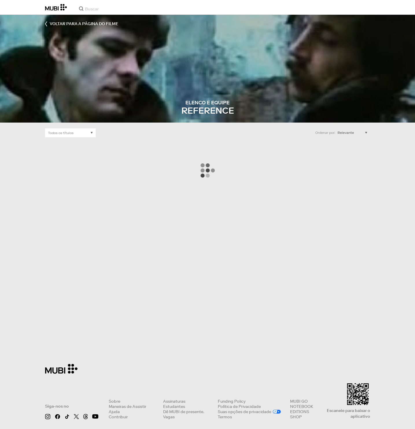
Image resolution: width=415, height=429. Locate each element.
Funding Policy (232, 401)
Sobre (114, 401)
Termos (225, 416)
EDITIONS (299, 411)
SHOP (296, 416)
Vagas (169, 416)
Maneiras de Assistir (127, 406)
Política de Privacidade (239, 406)
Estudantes (174, 406)
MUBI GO (299, 401)
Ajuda (114, 411)
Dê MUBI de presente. (183, 411)
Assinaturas (174, 401)
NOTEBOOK (301, 406)
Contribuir (118, 416)
